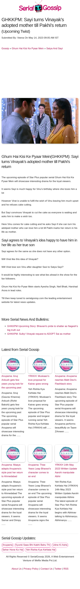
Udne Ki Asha (60, 544)
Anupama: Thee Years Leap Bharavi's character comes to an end (39, 470)
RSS (65, 568)
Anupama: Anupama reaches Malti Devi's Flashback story (66, 380)
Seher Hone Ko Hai (12, 549)
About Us (17, 568)
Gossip (5, 48)
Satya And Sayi (54, 48)
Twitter (58, 568)
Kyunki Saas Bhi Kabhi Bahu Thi (32, 544)
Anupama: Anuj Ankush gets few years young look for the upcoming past (12, 382)
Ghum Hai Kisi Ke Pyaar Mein (28, 48)
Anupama (7, 544)
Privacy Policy (30, 568)
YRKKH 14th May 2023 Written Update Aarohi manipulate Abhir (66, 470)
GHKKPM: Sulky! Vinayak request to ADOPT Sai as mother (39, 333)
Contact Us (46, 568)
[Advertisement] (40, 75)
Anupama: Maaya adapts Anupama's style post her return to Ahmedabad (12, 470)
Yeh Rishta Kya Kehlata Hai (40, 549)
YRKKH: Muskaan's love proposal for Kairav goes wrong (38, 380)
